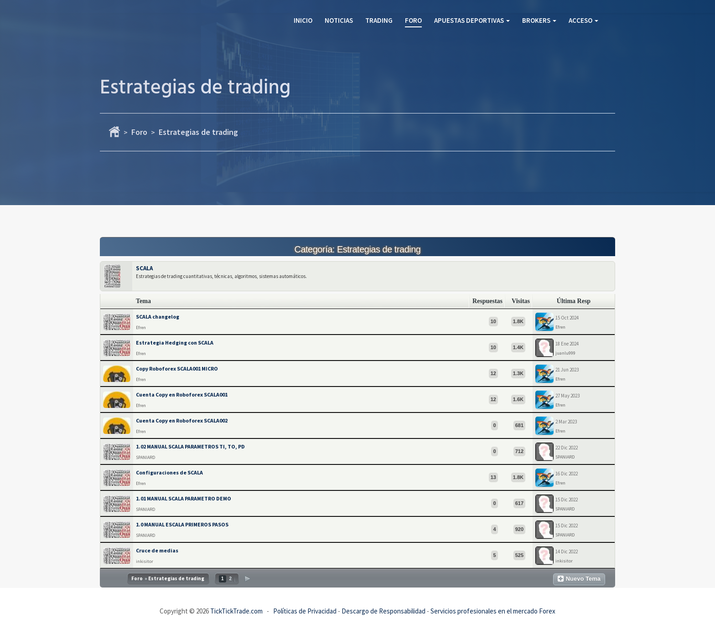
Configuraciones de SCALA (169, 472)
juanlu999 (565, 353)
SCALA (144, 268)
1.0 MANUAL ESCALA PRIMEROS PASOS (182, 524)
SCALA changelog (157, 316)
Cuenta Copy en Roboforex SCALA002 (182, 420)
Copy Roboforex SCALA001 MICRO (177, 368)
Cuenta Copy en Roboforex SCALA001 (182, 394)
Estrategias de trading (198, 132)
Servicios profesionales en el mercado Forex (492, 611)
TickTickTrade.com (236, 611)
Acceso (583, 20)
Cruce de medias (157, 550)
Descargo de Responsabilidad (383, 611)
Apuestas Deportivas (472, 20)
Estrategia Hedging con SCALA (174, 342)
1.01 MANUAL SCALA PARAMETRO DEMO (183, 498)
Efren (141, 327)
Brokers (539, 20)
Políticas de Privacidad (305, 611)
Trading (379, 20)
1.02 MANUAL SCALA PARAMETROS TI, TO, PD (190, 446)
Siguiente (247, 579)
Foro (413, 20)
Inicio (303, 20)
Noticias (339, 20)
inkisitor (144, 561)
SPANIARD (145, 457)
